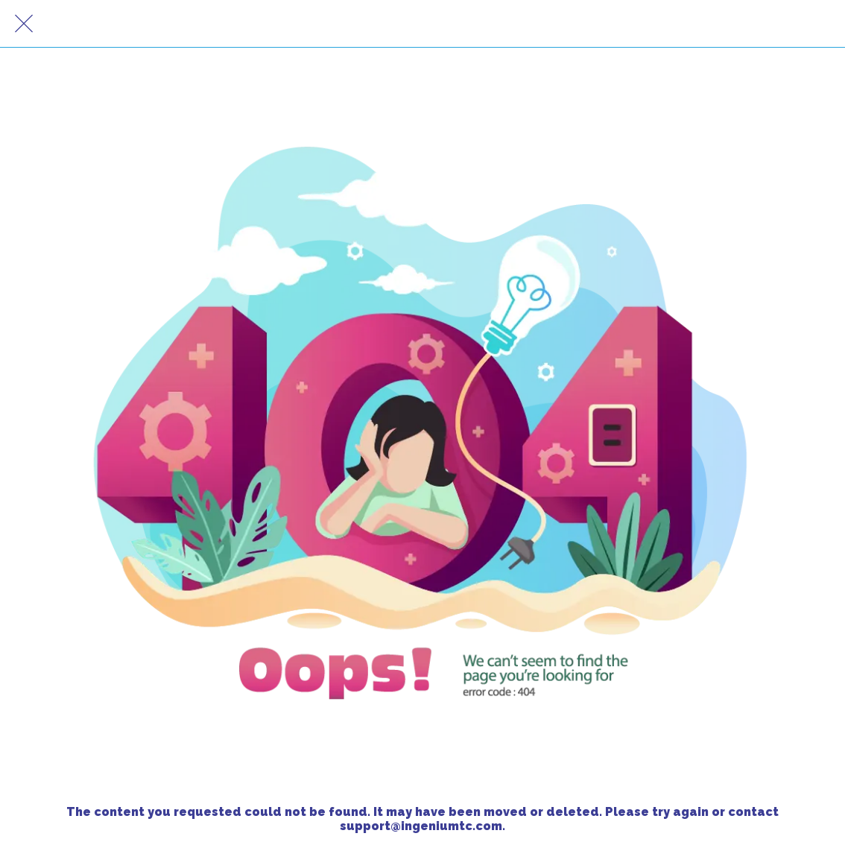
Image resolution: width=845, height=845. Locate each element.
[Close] (24, 24)
